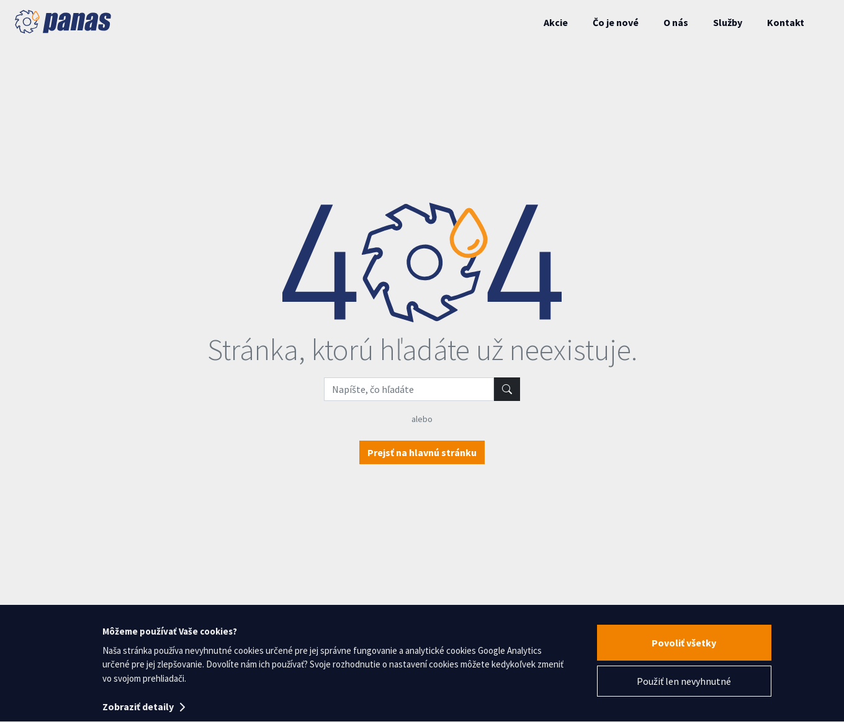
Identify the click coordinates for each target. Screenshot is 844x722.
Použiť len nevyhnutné (684, 681)
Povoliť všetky (684, 642)
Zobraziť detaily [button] (143, 706)
